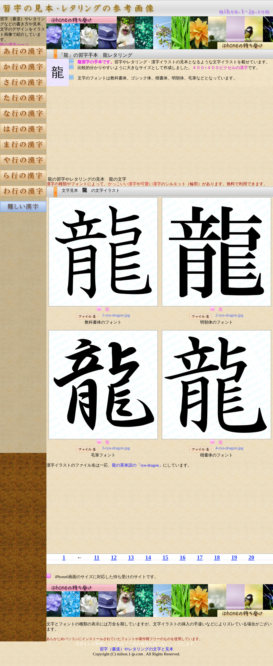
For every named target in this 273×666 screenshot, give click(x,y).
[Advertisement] (23, 309)
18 (217, 557)
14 (148, 557)
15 (165, 557)
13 (131, 557)
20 (251, 557)
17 (200, 557)
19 (234, 557)
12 (114, 557)
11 (96, 557)
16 (182, 557)
